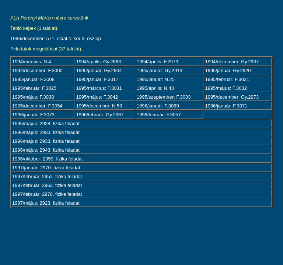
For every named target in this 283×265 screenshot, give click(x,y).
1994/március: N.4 (31, 61)
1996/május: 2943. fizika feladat (46, 150)
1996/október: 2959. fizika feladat (47, 159)
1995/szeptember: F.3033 (164, 97)
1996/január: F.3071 (226, 106)
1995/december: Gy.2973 (232, 97)
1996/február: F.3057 (159, 114)
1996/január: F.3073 (33, 114)
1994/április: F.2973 (157, 61)
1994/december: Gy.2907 (232, 61)
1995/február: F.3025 (34, 88)
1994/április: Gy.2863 (98, 61)
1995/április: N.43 (155, 88)
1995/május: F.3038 (33, 97)
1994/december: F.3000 (37, 70)
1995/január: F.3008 (33, 79)
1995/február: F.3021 (227, 79)
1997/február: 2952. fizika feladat (47, 176)
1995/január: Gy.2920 (228, 70)
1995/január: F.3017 (97, 79)
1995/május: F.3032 (226, 88)
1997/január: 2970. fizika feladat (46, 167)
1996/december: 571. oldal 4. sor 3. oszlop (55, 38)
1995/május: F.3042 (97, 97)
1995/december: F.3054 (37, 106)
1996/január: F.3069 (158, 106)
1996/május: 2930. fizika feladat (46, 132)
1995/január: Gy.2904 (99, 70)
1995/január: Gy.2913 (159, 70)
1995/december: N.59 (99, 106)
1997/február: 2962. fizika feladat (47, 185)
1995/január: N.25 (156, 79)
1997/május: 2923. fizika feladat (46, 203)
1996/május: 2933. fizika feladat (46, 141)
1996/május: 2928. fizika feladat (46, 123)
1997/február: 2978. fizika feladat (47, 194)
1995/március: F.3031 (99, 88)
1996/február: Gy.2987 (99, 114)
